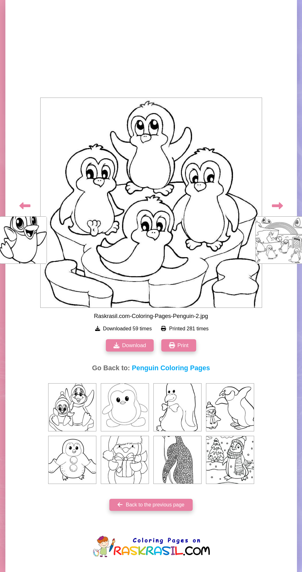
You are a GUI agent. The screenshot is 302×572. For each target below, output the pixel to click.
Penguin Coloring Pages (171, 368)
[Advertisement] (151, 50)
